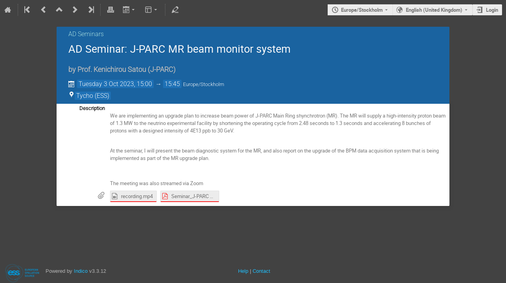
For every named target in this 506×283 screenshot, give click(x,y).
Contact (261, 271)
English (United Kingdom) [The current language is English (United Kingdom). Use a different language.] (434, 9)
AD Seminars (86, 34)
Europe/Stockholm (362, 9)
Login (492, 9)
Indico (81, 271)
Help (243, 271)
